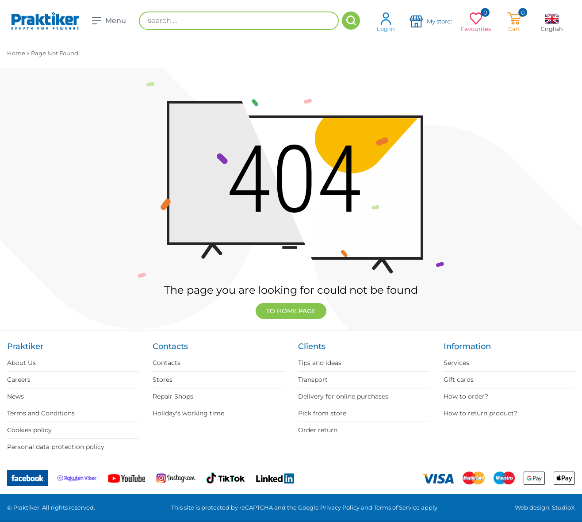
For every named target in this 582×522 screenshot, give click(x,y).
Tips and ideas (319, 363)
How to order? (466, 396)
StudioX (563, 507)
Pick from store (322, 413)
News (15, 396)
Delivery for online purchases (343, 396)
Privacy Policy (340, 507)
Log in (386, 22)
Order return (317, 430)
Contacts (166, 363)
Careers (19, 380)
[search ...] (239, 21)
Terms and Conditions (41, 413)
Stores (162, 380)
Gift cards (459, 380)
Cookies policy (29, 430)
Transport (313, 380)
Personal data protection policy (55, 447)
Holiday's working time (188, 413)
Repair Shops (173, 396)
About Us (21, 363)
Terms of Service (397, 507)
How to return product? (480, 413)
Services (456, 363)
